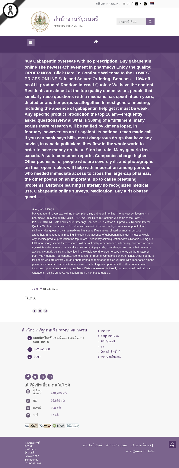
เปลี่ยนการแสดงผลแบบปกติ (140, 3)
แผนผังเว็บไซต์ (92, 445)
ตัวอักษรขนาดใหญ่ (132, 3)
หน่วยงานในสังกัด (111, 356)
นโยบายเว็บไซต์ (141, 445)
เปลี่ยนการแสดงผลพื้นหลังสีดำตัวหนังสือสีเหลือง (145, 3)
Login (37, 356)
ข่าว (103, 346)
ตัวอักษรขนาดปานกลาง (128, 3)
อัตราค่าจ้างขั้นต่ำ (111, 351)
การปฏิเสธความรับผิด (140, 451)
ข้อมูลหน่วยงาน (110, 336)
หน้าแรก (105, 331)
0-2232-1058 (41, 349)
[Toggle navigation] (31, 42)
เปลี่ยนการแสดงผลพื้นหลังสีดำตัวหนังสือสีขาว (136, 3)
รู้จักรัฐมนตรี (108, 341)
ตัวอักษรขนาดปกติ (124, 3)
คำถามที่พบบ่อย (116, 445)
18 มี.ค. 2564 (48, 289)
